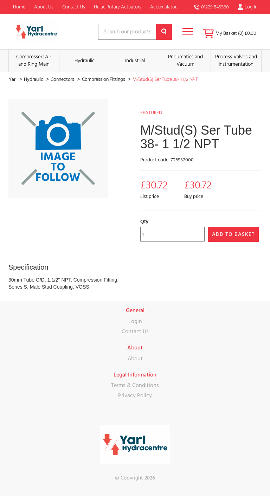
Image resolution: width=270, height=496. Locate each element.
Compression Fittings (104, 79)
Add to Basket (233, 234)
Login (135, 321)
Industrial (135, 60)
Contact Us (73, 7)
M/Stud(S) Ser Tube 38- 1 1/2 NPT (165, 79)
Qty (144, 221)
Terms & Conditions (135, 385)
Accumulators (164, 7)
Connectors (63, 79)
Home (19, 7)
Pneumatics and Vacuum (185, 60)
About (135, 358)
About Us (43, 7)
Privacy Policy (135, 395)
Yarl (13, 79)
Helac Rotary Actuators (117, 7)
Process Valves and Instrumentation (236, 60)
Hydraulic (85, 60)
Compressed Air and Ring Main (33, 60)
